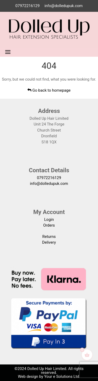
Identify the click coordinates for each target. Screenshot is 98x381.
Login (49, 219)
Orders (49, 225)
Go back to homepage (49, 90)
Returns (49, 236)
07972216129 (27, 5)
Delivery (49, 242)
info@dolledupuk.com (63, 5)
